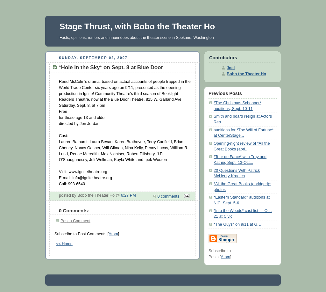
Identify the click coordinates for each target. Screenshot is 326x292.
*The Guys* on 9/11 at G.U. (238, 224)
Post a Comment (75, 221)
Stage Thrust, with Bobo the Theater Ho (137, 26)
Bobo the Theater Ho (246, 74)
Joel (231, 68)
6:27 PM (128, 195)
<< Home (64, 244)
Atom (113, 234)
